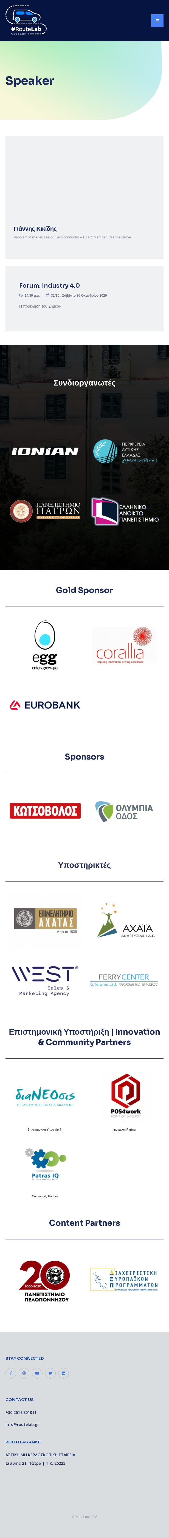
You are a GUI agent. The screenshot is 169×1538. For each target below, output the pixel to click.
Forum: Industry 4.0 (49, 285)
